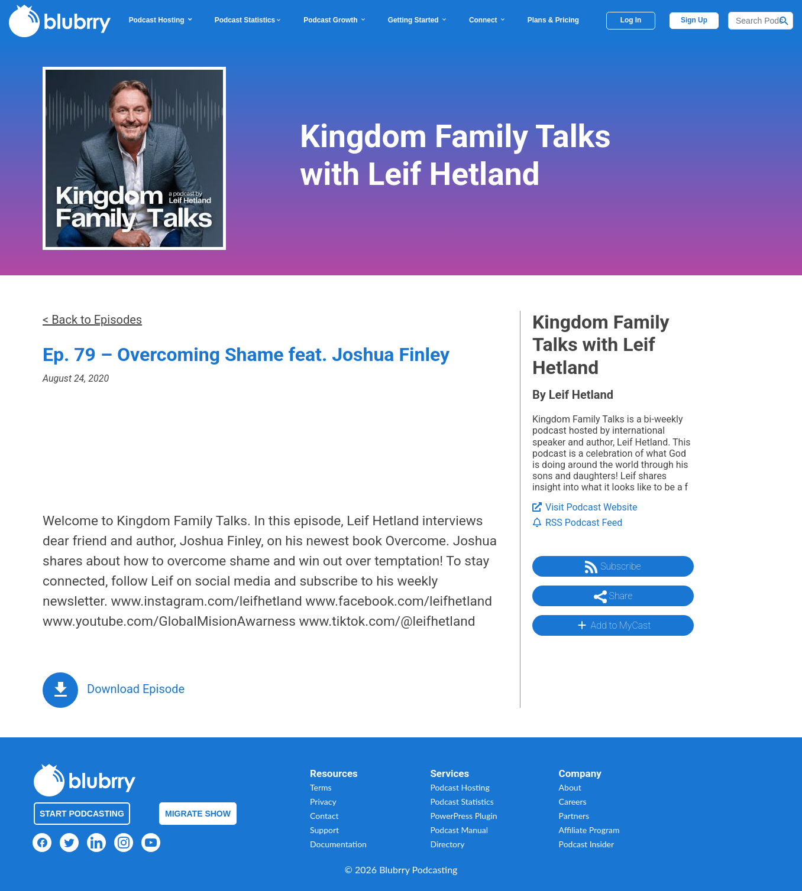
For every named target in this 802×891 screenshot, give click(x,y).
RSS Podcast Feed (577, 522)
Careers (573, 801)
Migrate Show (198, 813)
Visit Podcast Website (584, 507)
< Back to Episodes (92, 320)
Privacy (323, 801)
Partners (574, 816)
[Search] (760, 21)
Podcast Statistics (248, 20)
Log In (631, 20)
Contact (324, 816)
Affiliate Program (589, 830)
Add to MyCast (613, 625)
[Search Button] (784, 21)
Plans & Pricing (553, 20)
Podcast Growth (334, 20)
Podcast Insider (587, 844)
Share (613, 596)
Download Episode (136, 689)
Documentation (338, 844)
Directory (447, 844)
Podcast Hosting (161, 20)
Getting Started (418, 20)
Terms (321, 787)
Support (324, 830)
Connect (487, 20)
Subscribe (613, 567)
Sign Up (694, 20)
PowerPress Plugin (463, 816)
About (570, 787)
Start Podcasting (82, 813)
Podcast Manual (459, 830)
